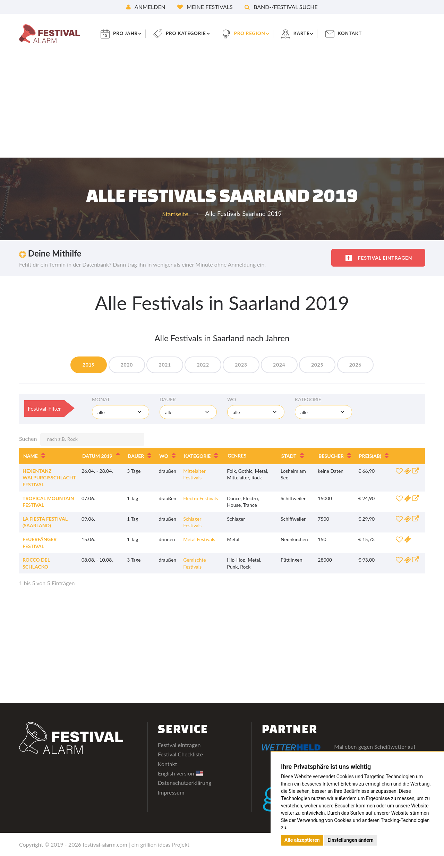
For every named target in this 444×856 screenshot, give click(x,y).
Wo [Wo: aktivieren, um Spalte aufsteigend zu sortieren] (163, 456)
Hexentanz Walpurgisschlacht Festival (49, 477)
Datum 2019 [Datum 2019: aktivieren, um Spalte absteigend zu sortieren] (97, 456)
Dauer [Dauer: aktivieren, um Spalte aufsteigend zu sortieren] (136, 456)
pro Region (255, 33)
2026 (359, 365)
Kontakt (357, 33)
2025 (320, 365)
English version (180, 773)
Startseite (175, 214)
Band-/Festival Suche (281, 6)
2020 (124, 365)
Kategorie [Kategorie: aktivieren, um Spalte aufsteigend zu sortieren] (197, 456)
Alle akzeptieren (302, 840)
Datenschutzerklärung (184, 782)
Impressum (171, 792)
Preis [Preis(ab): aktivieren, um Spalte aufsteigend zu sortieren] (370, 456)
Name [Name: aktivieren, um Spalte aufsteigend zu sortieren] (30, 456)
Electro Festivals (200, 498)
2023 (242, 365)
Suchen (81, 439)
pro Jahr (128, 33)
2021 (163, 365)
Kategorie (308, 399)
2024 (281, 365)
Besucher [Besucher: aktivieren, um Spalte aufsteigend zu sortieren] (330, 456)
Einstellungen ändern (350, 840)
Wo (231, 399)
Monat (101, 399)
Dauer (168, 399)
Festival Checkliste (180, 754)
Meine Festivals (205, 6)
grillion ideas (155, 844)
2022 (202, 365)
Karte (308, 33)
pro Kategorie (190, 33)
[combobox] (120, 412)
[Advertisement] (222, 105)
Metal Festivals (199, 539)
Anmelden (145, 6)
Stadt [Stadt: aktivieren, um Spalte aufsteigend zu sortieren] (289, 456)
